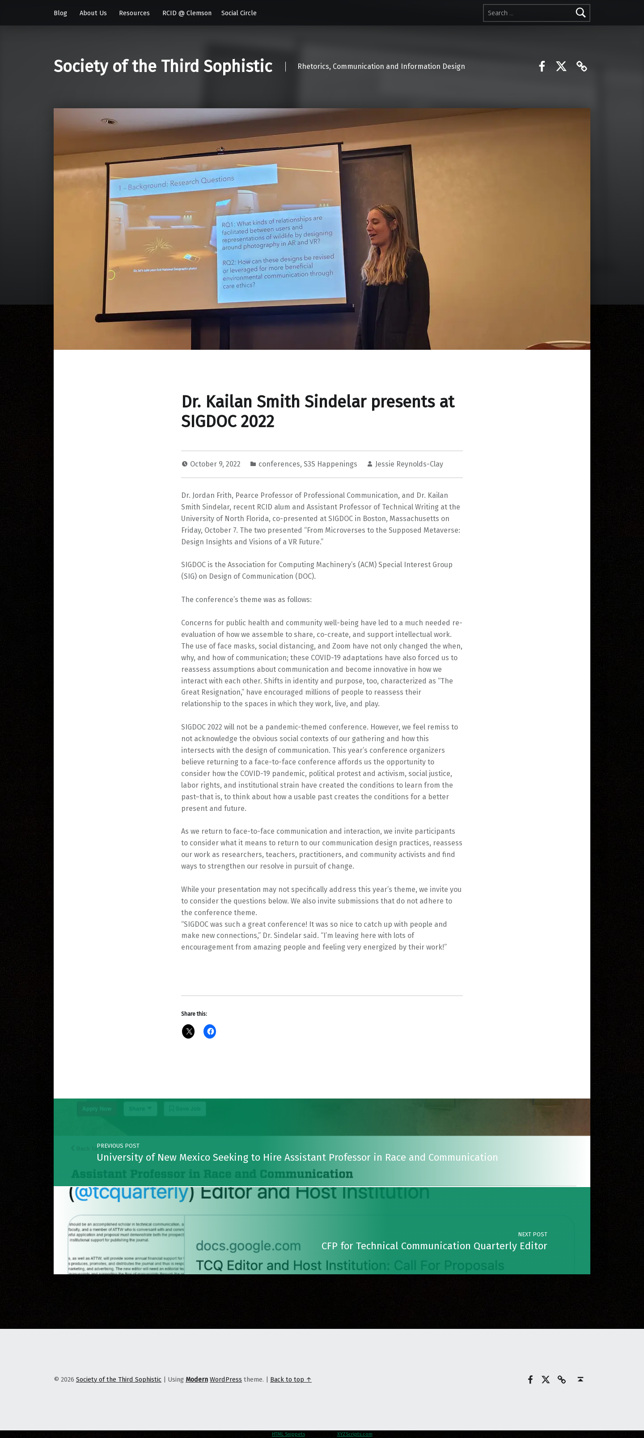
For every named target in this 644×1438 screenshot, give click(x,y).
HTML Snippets (288, 1434)
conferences (279, 464)
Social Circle (239, 13)
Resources (134, 13)
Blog (60, 13)
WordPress (226, 1379)
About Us (93, 13)
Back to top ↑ (291, 1379)
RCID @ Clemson (187, 13)
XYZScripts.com (355, 1434)
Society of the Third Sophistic (163, 66)
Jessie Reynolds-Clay (409, 464)
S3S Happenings (330, 464)
